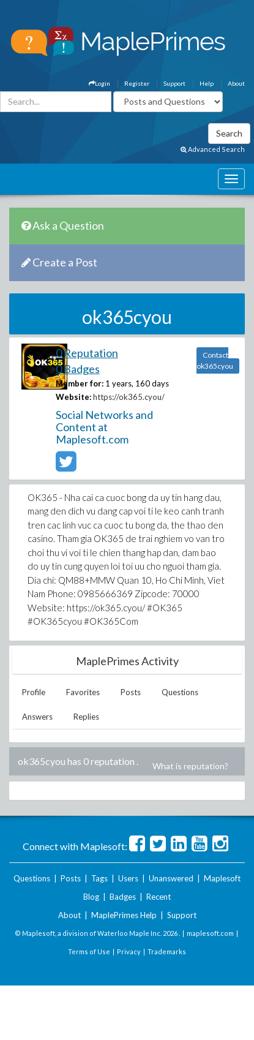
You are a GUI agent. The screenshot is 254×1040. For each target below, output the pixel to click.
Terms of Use (89, 951)
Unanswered (171, 878)
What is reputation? (190, 766)
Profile (33, 692)
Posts (131, 692)
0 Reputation (87, 353)
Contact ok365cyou (214, 360)
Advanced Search (213, 149)
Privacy (129, 951)
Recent (158, 897)
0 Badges (78, 368)
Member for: (79, 383)
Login (99, 83)
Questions (180, 692)
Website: (73, 397)
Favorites (83, 692)
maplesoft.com (210, 933)
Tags (99, 878)
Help (207, 83)
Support (174, 83)
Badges (123, 897)
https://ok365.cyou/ (129, 397)
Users (128, 878)
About (236, 83)
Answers (37, 717)
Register (136, 83)
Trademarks (167, 951)
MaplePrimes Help (124, 915)
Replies (86, 717)
